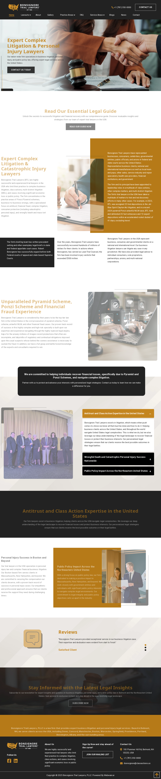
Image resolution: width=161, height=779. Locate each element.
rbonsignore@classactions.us (137, 763)
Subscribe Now (80, 709)
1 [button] (145, 644)
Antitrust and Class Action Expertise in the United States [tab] (114, 413)
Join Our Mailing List (97, 754)
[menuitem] (11, 15)
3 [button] (145, 649)
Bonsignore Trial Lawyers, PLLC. (77, 775)
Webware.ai (109, 775)
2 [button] (145, 647)
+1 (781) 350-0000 (121, 7)
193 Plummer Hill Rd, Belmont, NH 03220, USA (137, 751)
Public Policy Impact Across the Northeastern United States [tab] (116, 471)
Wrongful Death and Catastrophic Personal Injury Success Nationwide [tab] (114, 459)
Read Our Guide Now (80, 133)
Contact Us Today (22, 71)
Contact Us (145, 7)
